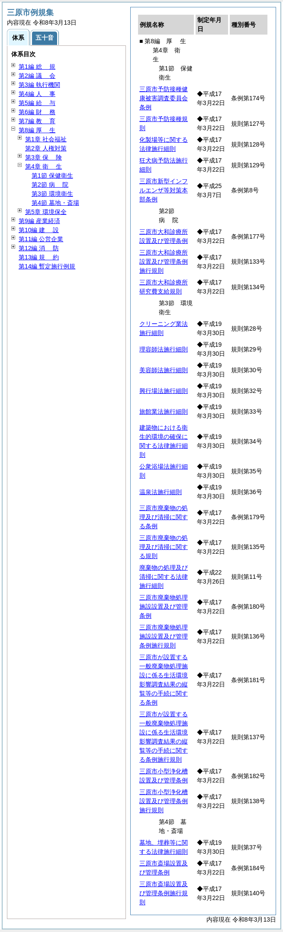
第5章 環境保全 (46, 211)
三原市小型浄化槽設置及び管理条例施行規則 (163, 801)
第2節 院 (50, 184)
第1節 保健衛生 (52, 175)
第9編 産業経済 (39, 220)
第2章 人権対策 (46, 148)
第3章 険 (43, 157)
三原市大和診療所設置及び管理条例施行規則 (163, 261)
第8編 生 (37, 130)
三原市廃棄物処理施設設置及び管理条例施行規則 (163, 636)
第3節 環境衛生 (52, 193)
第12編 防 (39, 248)
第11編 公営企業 (41, 239)
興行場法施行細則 (163, 390)
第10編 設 (39, 230)
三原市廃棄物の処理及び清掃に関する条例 (163, 517)
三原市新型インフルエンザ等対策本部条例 (163, 190)
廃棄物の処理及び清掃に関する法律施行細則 (163, 576)
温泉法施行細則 (160, 491)
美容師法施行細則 (163, 370)
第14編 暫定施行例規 (47, 266)
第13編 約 (39, 257)
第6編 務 (37, 112)
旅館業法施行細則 (163, 411)
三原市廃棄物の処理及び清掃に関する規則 (163, 546)
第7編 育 (37, 121)
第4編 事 (37, 93)
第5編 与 (37, 102)
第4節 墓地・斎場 (55, 202)
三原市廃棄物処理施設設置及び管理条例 (163, 606)
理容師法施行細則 (163, 349)
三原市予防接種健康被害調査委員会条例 (163, 98)
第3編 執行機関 (39, 84)
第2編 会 (37, 75)
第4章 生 (43, 166)
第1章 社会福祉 (46, 139)
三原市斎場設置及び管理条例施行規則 (163, 893)
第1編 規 (37, 66)
